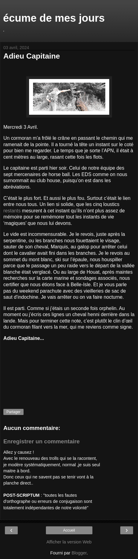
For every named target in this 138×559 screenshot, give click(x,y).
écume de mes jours (54, 18)
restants (12, 210)
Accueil (69, 530)
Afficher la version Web (69, 541)
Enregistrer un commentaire (41, 441)
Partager (13, 412)
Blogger (79, 552)
